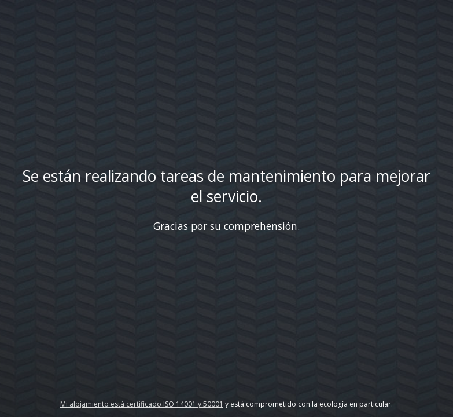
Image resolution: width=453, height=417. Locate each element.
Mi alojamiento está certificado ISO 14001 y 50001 (141, 404)
